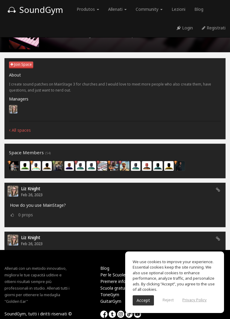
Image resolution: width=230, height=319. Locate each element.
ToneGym (109, 294)
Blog (198, 9)
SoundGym (35, 9)
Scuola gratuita (115, 288)
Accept (143, 300)
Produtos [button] (88, 9)
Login (185, 28)
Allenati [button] (117, 9)
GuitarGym (110, 301)
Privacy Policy (194, 299)
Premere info (113, 281)
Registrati (214, 28)
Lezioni (178, 9)
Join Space (21, 64)
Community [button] (149, 9)
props (25, 215)
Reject (168, 299)
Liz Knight (30, 188)
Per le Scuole (112, 275)
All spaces (20, 130)
